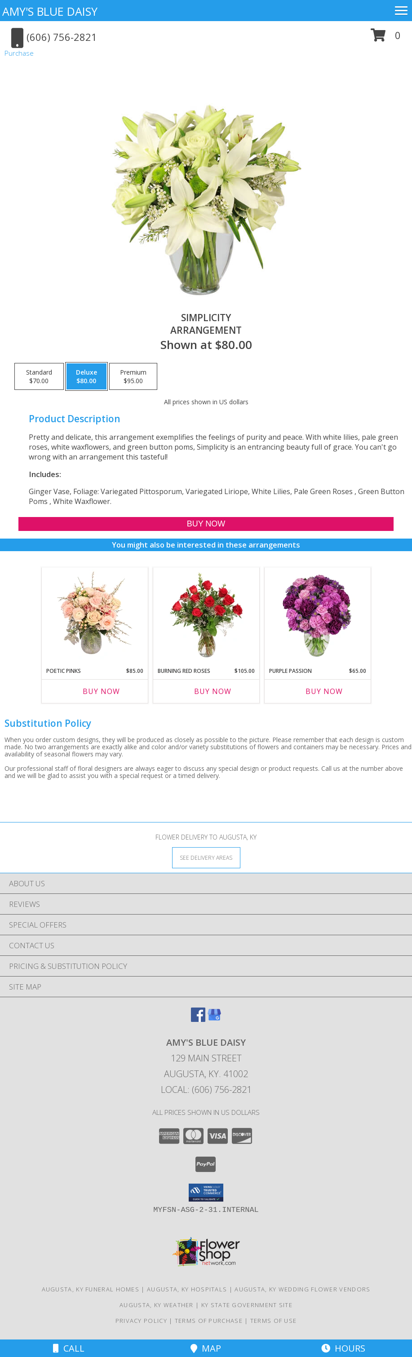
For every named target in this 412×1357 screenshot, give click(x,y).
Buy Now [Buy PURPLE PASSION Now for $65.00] (324, 691)
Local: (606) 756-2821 (206, 1089)
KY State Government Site (246, 1305)
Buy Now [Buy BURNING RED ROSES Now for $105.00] (212, 691)
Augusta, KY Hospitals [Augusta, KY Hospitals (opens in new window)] (187, 1289)
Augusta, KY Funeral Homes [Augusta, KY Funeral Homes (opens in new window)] (91, 1289)
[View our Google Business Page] (214, 1019)
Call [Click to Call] (68, 1348)
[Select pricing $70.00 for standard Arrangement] (39, 376)
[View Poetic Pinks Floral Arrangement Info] (94, 615)
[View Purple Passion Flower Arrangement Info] (317, 615)
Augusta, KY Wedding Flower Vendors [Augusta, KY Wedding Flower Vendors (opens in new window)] (302, 1289)
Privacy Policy (141, 1321)
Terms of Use (273, 1321)
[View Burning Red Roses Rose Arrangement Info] (206, 615)
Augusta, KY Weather (157, 1305)
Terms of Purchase (209, 1321)
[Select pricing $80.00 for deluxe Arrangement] (86, 376)
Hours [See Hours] (343, 1348)
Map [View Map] (205, 1348)
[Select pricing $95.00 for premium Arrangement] (133, 376)
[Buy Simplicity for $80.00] (205, 524)
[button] (386, 38)
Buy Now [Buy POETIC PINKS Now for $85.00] (101, 691)
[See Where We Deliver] (206, 857)
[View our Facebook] (198, 1019)
